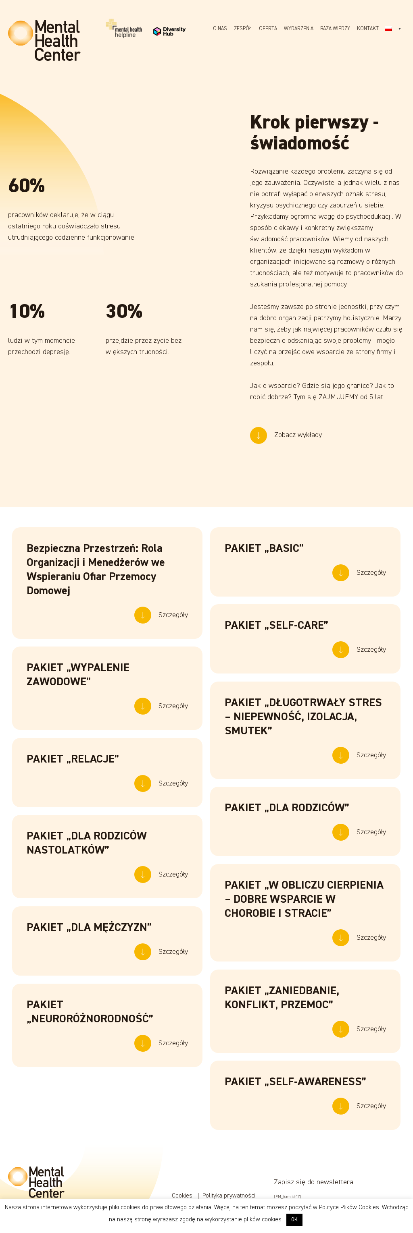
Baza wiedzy (335, 28)
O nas (220, 28)
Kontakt (368, 28)
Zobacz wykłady (298, 400)
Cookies (183, 1196)
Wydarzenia (298, 28)
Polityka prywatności (228, 1196)
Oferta (268, 28)
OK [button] (294, 1220)
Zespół (243, 28)
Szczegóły (173, 619)
